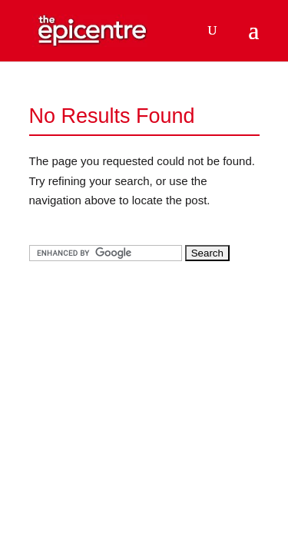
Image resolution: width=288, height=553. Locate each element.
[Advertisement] (144, 381)
